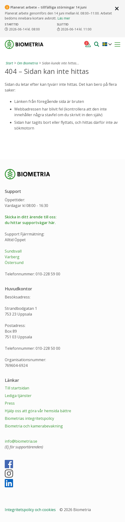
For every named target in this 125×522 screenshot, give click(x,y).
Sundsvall (13, 251)
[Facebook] (9, 466)
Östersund (14, 262)
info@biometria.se (21, 441)
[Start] (9, 63)
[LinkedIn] (9, 485)
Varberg (12, 256)
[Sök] (96, 44)
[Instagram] (9, 475)
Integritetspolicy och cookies (31, 509)
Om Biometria (27, 63)
